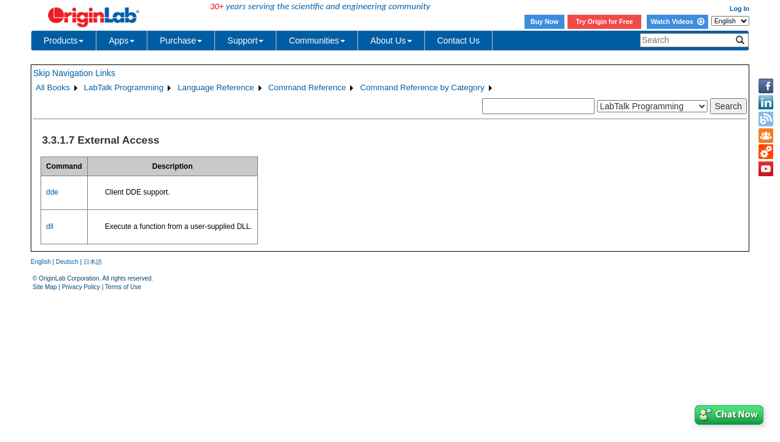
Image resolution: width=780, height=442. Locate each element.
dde (52, 192)
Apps (122, 40)
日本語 (93, 261)
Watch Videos (677, 21)
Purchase (181, 40)
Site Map (45, 287)
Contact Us (458, 40)
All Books (53, 87)
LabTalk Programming (124, 87)
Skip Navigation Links (74, 73)
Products (64, 40)
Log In (739, 8)
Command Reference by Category (422, 87)
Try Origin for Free (604, 21)
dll (49, 226)
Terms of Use (123, 287)
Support (245, 40)
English (41, 261)
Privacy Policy (81, 287)
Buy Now (545, 21)
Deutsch (67, 261)
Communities (317, 40)
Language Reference (215, 87)
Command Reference (307, 87)
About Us (391, 40)
